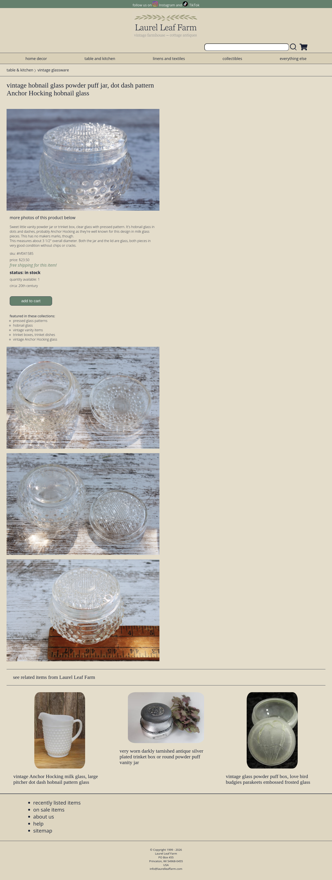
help (38, 823)
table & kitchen (20, 69)
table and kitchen (99, 58)
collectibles (232, 58)
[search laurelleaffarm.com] (294, 47)
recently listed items (57, 802)
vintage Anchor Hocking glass (35, 339)
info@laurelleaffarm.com (166, 869)
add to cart (30, 301)
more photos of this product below (42, 217)
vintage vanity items (28, 330)
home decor (36, 58)
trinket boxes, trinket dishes (34, 334)
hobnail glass (23, 325)
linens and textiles (169, 58)
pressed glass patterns (30, 320)
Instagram (167, 5)
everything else (293, 58)
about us (43, 816)
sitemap (42, 830)
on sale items (49, 809)
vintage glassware (53, 69)
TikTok (194, 5)
